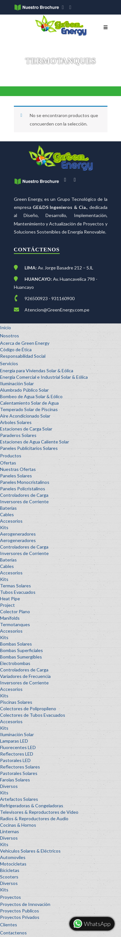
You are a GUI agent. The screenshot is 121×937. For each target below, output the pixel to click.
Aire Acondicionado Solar (25, 416)
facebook (64, 8)
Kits (4, 527)
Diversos (9, 786)
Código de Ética (16, 349)
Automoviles (12, 857)
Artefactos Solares (19, 799)
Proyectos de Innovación (25, 904)
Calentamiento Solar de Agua (29, 403)
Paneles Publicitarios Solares (29, 448)
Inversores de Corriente (24, 501)
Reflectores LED (16, 754)
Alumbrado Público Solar (24, 390)
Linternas (9, 831)
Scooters (9, 876)
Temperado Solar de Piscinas (29, 409)
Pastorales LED (15, 760)
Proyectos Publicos (19, 910)
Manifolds (10, 618)
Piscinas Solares (16, 702)
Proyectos (10, 897)
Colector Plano (15, 611)
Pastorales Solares (18, 773)
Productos (10, 455)
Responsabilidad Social (22, 356)
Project (7, 605)
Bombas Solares (16, 644)
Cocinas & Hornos (18, 825)
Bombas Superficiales (21, 650)
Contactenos (13, 932)
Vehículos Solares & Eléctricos (30, 851)
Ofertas (8, 462)
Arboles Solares (16, 422)
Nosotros (9, 335)
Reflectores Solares (20, 766)
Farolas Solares (15, 779)
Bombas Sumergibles (21, 656)
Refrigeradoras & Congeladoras (31, 805)
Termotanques (15, 624)
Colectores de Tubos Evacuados (32, 715)
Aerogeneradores (18, 534)
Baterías (8, 508)
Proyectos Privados (19, 917)
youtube (71, 8)
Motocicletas (13, 863)
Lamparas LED (14, 741)
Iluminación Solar (17, 383)
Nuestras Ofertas (18, 469)
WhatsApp (92, 923)
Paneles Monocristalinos (24, 482)
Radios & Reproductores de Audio (34, 818)
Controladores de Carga (24, 495)
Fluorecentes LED (18, 747)
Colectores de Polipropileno (28, 708)
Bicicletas (9, 870)
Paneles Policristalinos (22, 488)
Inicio (5, 327)
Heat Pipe (10, 598)
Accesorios (11, 521)
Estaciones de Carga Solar (26, 428)
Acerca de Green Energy (24, 343)
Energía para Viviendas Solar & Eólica (36, 370)
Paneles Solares (16, 475)
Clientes (8, 924)
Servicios (9, 363)
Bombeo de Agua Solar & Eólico (31, 396)
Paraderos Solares (18, 435)
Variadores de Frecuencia (25, 676)
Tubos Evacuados (17, 592)
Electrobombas (15, 663)
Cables (7, 514)
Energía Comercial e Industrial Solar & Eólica (44, 377)
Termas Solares (15, 585)
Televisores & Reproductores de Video (39, 812)
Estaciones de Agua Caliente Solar (34, 441)
